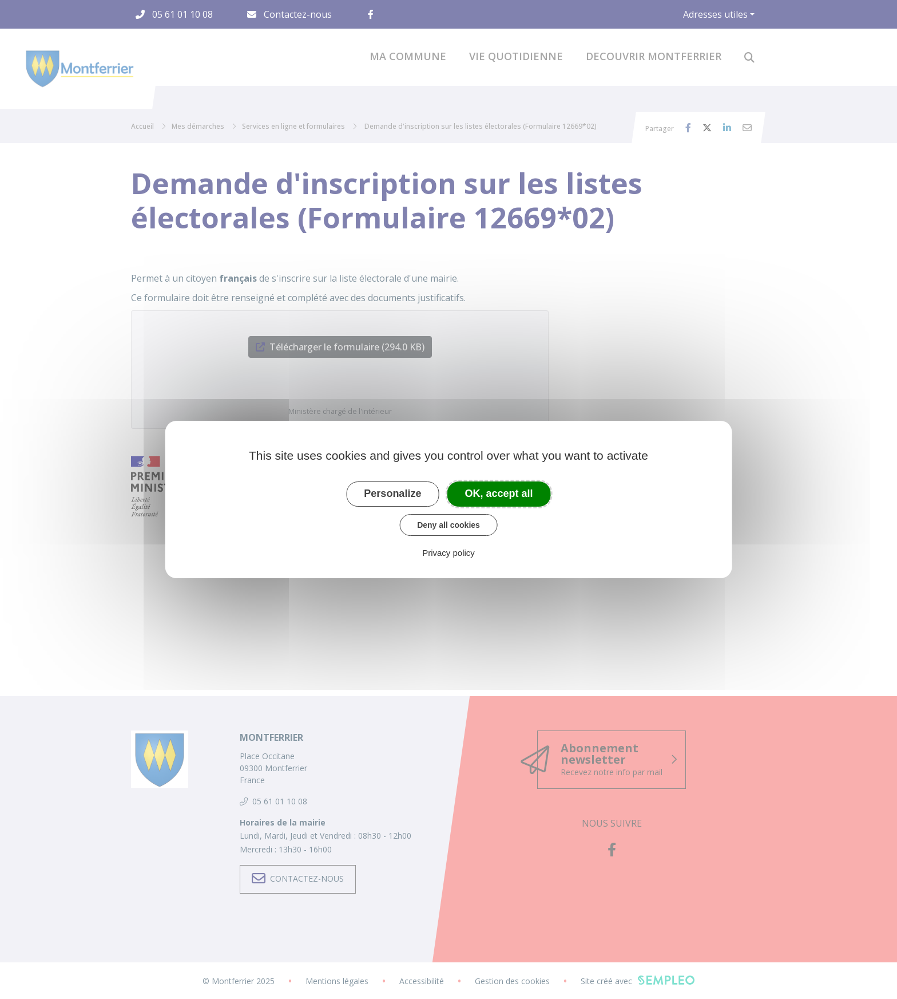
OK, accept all (499, 493)
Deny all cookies (448, 525)
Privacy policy (448, 553)
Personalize (392, 493)
